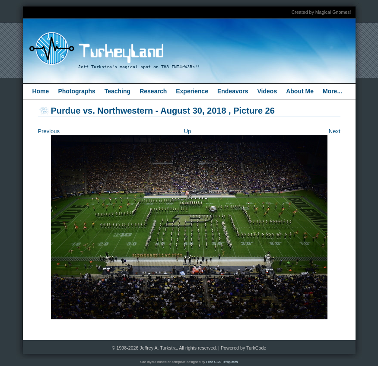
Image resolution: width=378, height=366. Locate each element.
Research (153, 91)
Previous (49, 131)
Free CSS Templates (222, 362)
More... (332, 91)
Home (40, 91)
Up (187, 131)
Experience (192, 91)
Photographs (76, 91)
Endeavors (232, 91)
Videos (267, 91)
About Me (300, 91)
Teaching (117, 91)
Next (334, 131)
